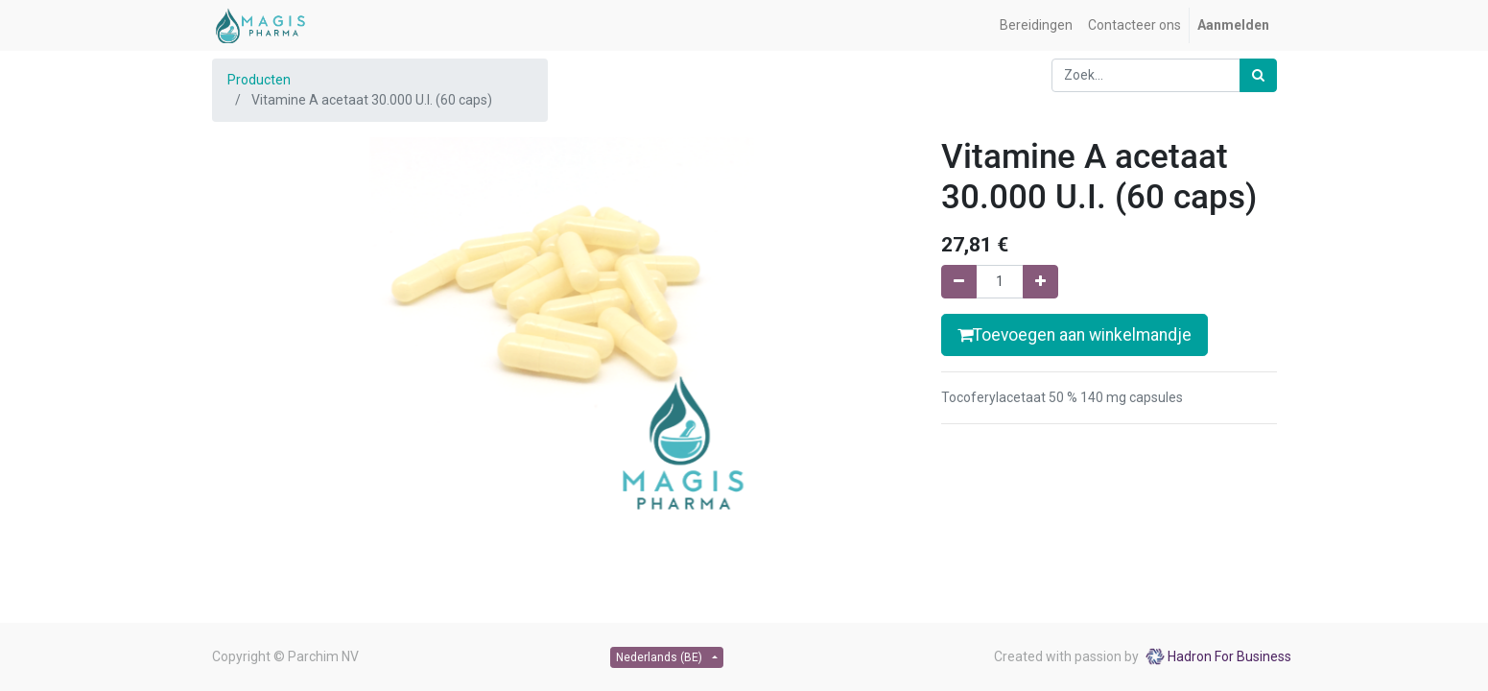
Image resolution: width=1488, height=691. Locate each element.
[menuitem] (1036, 25)
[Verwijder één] (959, 281)
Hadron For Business (1229, 656)
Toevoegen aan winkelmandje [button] (1074, 335)
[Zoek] (1258, 75)
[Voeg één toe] (1040, 281)
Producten (259, 79)
